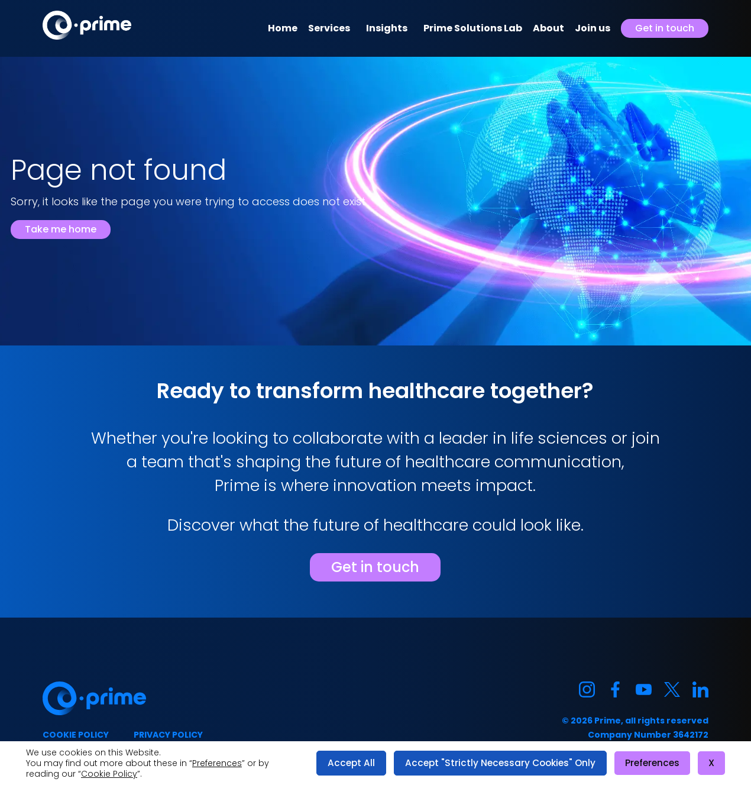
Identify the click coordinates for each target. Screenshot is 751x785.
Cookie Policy (109, 774)
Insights (386, 28)
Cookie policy (76, 735)
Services (329, 28)
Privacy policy (168, 735)
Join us (592, 28)
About (548, 28)
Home (282, 28)
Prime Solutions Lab (472, 28)
